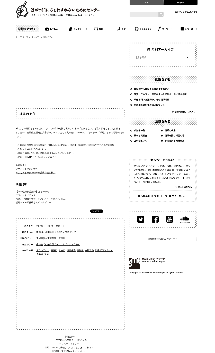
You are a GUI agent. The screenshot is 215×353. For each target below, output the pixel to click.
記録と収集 (170, 130)
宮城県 (80, 250)
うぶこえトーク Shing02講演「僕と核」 (35, 172)
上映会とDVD (140, 140)
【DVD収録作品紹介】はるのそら (32, 191)
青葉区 (39, 254)
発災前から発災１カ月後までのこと (151, 89)
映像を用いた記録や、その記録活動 (151, 99)
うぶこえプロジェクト (45, 157)
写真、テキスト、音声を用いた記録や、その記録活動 (160, 94)
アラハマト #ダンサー (27, 168)
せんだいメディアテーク (147, 263)
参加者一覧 (139, 130)
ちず (124, 28)
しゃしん (54, 28)
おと (101, 28)
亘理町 (54, 250)
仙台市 (62, 250)
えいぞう (78, 28)
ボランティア (42, 250)
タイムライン (145, 28)
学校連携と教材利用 (174, 140)
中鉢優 (39, 244)
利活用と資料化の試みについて (149, 104)
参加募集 (145, 195)
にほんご (146, 2)
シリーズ (189, 28)
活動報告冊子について (185, 111)
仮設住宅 (71, 250)
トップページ (22, 37)
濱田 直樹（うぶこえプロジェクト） (62, 244)
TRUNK (28, 157)
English (180, 2)
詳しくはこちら (185, 186)
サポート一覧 (160, 195)
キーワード (167, 28)
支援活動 (89, 250)
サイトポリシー (179, 195)
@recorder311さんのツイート (162, 238)
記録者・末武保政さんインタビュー (33, 202)
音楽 (46, 254)
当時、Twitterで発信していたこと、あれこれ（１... (41, 199)
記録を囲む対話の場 (174, 135)
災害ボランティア (104, 250)
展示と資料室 (140, 135)
